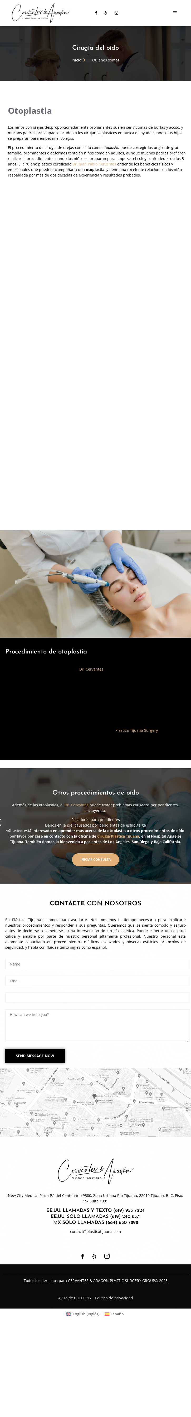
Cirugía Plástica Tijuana (118, 925)
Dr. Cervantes (91, 758)
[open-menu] (174, 13)
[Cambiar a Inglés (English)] (83, 1403)
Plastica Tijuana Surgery (136, 819)
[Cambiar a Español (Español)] (115, 1403)
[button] (95, 949)
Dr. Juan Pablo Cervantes (94, 164)
